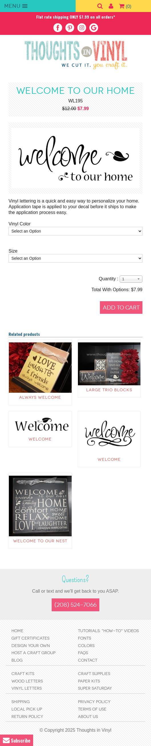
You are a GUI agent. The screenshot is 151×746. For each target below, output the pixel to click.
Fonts (84, 638)
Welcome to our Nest (40, 541)
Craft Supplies (94, 673)
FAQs (83, 652)
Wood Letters (27, 681)
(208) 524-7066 (75, 605)
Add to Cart (121, 307)
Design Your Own (30, 645)
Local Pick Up (26, 709)
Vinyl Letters (26, 688)
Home (17, 630)
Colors (86, 645)
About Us (88, 716)
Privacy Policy (94, 701)
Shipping (20, 701)
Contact (87, 660)
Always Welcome (40, 397)
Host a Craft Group (33, 652)
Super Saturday (95, 688)
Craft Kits (22, 673)
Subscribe (16, 740)
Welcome (40, 439)
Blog (17, 660)
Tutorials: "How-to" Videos (108, 630)
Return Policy (27, 716)
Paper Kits (89, 681)
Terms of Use (92, 709)
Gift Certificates (30, 638)
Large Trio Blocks (109, 390)
